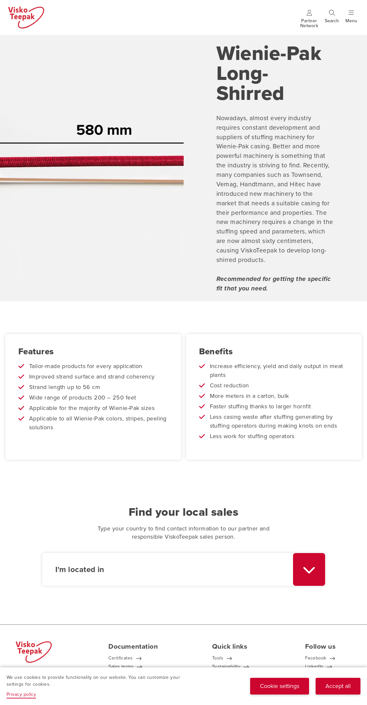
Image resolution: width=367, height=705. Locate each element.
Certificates (120, 658)
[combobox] (183, 569)
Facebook (315, 658)
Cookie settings (279, 686)
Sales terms (121, 666)
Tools (217, 658)
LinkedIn (314, 666)
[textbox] (167, 569)
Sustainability (226, 666)
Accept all (338, 686)
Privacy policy (21, 694)
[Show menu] (351, 21)
